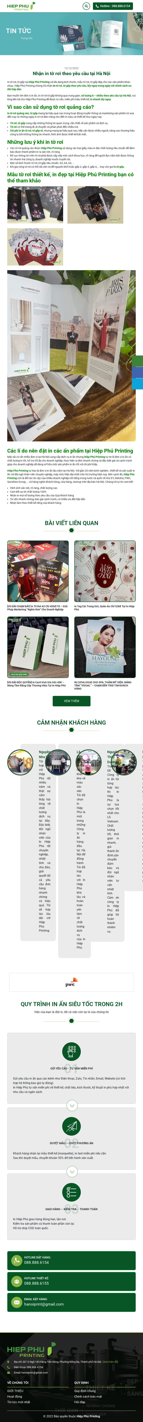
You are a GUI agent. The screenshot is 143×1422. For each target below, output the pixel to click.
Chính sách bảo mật (88, 1396)
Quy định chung (85, 1391)
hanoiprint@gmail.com (44, 1304)
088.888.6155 (36, 1283)
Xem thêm (71, 701)
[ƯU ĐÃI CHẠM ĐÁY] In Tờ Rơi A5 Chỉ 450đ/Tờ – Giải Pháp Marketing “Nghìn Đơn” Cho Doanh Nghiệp (37, 608)
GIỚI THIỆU (15, 1391)
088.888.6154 (36, 1262)
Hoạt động (14, 1396)
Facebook (137, 372)
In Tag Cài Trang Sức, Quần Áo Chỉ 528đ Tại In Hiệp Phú (104, 608)
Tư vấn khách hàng (137, 361)
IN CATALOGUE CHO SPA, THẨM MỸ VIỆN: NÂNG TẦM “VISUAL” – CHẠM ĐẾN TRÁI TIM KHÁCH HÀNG (102, 685)
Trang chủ (26, 38)
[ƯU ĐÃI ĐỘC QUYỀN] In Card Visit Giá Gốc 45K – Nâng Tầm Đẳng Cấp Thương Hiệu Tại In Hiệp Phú (36, 684)
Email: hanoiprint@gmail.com (27, 1372)
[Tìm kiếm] (86, 6)
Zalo (137, 383)
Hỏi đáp (79, 1402)
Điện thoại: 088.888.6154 (25, 1367)
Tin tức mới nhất (18, 1402)
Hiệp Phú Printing (88, 1416)
